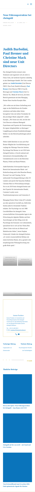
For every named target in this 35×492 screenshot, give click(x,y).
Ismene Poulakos (8, 22)
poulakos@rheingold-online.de (18, 330)
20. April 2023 (21, 22)
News (9, 25)
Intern (5, 25)
